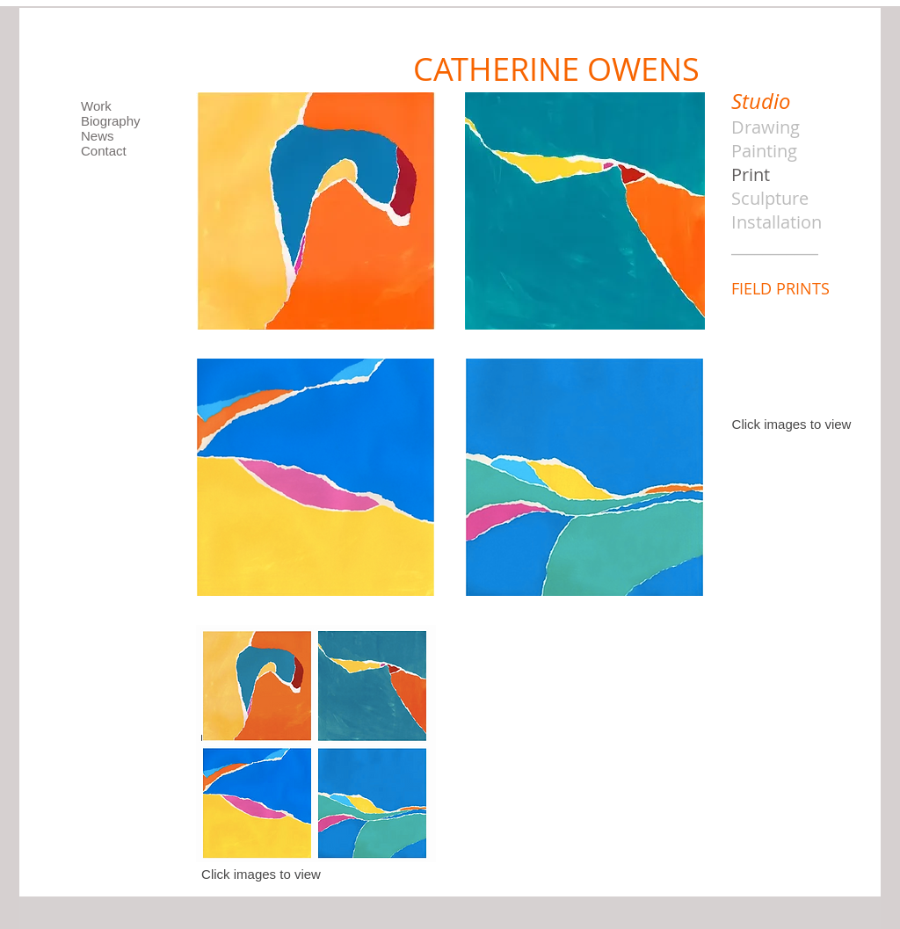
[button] (316, 211)
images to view (807, 424)
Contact (104, 150)
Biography (111, 120)
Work (96, 105)
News (97, 135)
